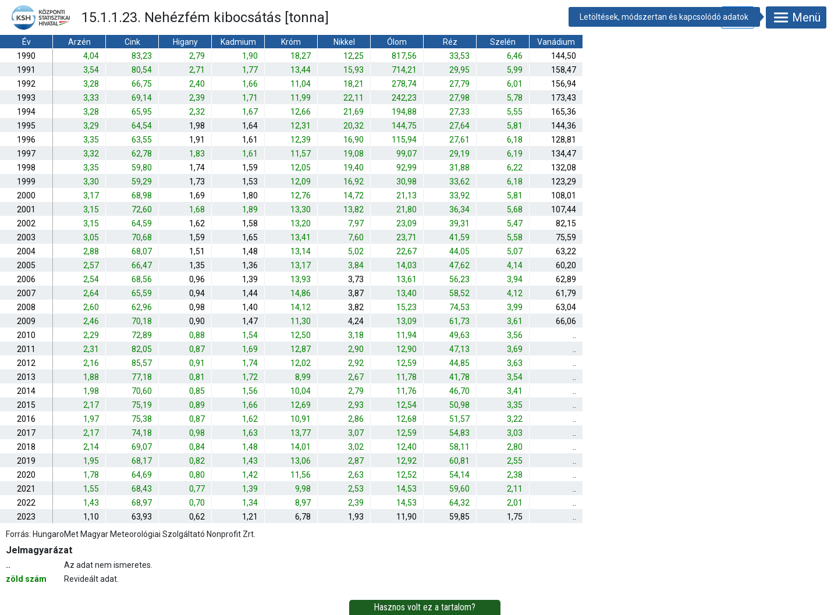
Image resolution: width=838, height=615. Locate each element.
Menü (796, 17)
